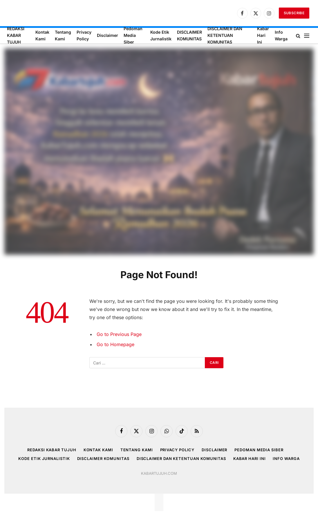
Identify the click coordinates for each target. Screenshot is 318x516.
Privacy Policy (84, 35)
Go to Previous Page (119, 334)
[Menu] (306, 35)
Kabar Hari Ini (263, 35)
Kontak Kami (42, 35)
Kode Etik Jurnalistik (160, 35)
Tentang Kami (63, 35)
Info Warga (281, 35)
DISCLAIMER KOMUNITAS (189, 35)
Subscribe (294, 13)
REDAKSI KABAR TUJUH (15, 35)
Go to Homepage (115, 344)
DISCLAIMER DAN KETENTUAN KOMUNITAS (224, 35)
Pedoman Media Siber (133, 35)
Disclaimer (107, 35)
